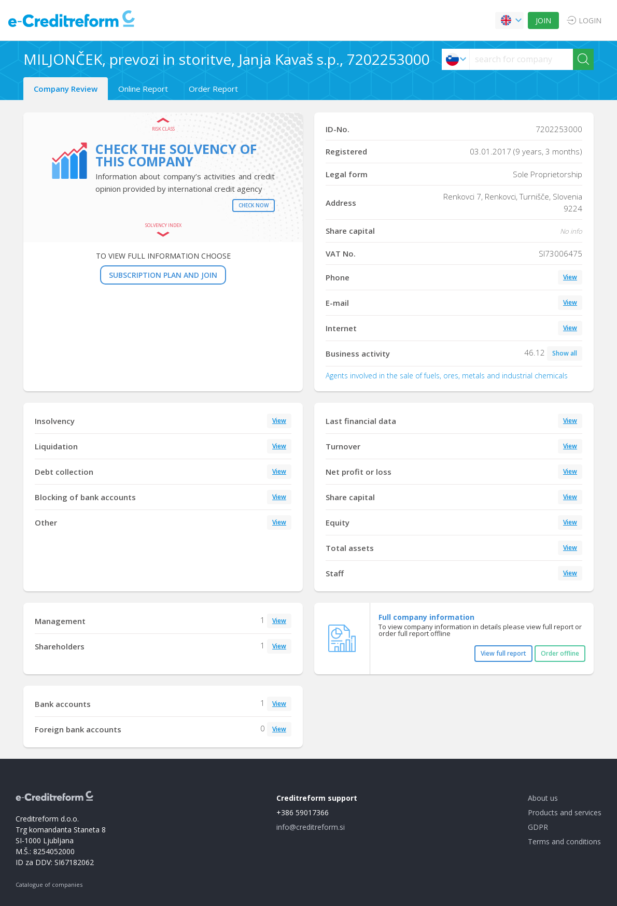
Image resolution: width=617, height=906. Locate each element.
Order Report (213, 88)
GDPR (538, 827)
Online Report (143, 88)
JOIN (543, 20)
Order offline (560, 653)
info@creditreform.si (310, 827)
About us (543, 798)
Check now (254, 205)
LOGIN (590, 20)
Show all (564, 353)
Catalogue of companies (49, 884)
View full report (503, 653)
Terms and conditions (564, 841)
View (570, 277)
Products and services (564, 812)
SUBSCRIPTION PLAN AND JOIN (163, 275)
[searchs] (521, 59)
